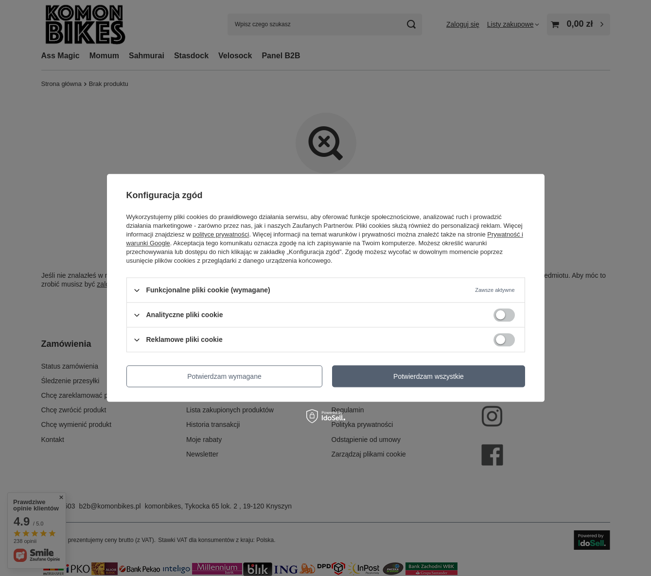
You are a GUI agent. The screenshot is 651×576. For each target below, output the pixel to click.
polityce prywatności (221, 234)
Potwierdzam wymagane (224, 376)
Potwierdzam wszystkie (428, 376)
